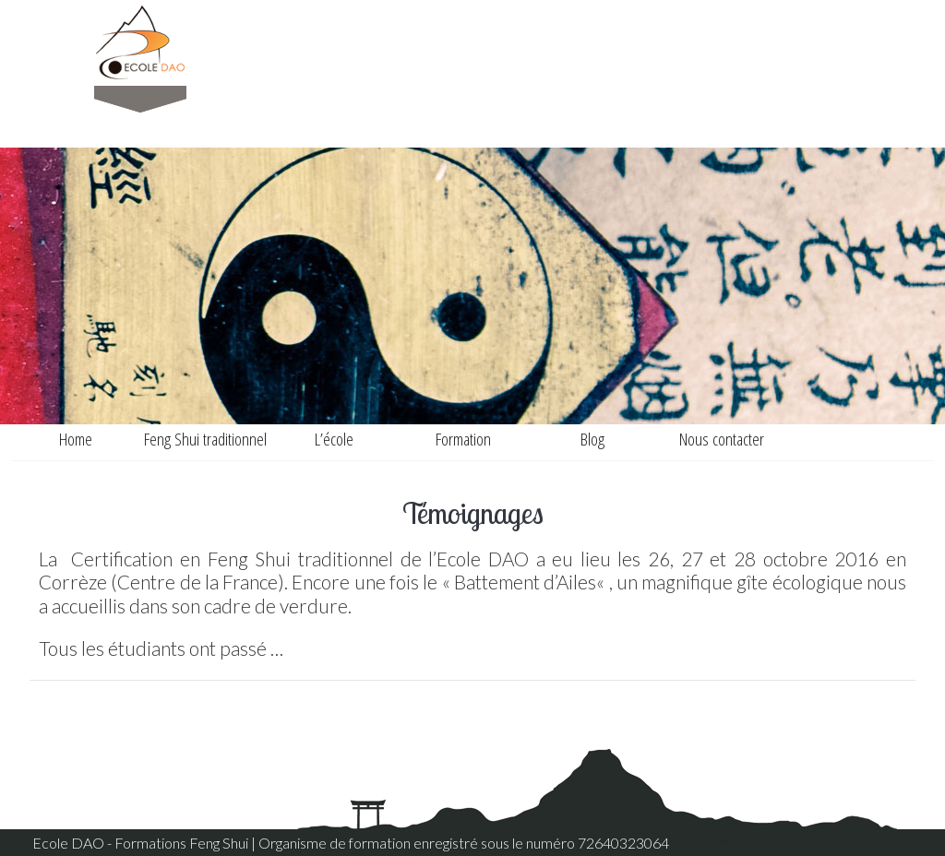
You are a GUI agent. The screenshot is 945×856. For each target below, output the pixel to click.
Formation (463, 439)
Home (75, 439)
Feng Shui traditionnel (205, 439)
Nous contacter (721, 439)
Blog (592, 439)
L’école (334, 439)
